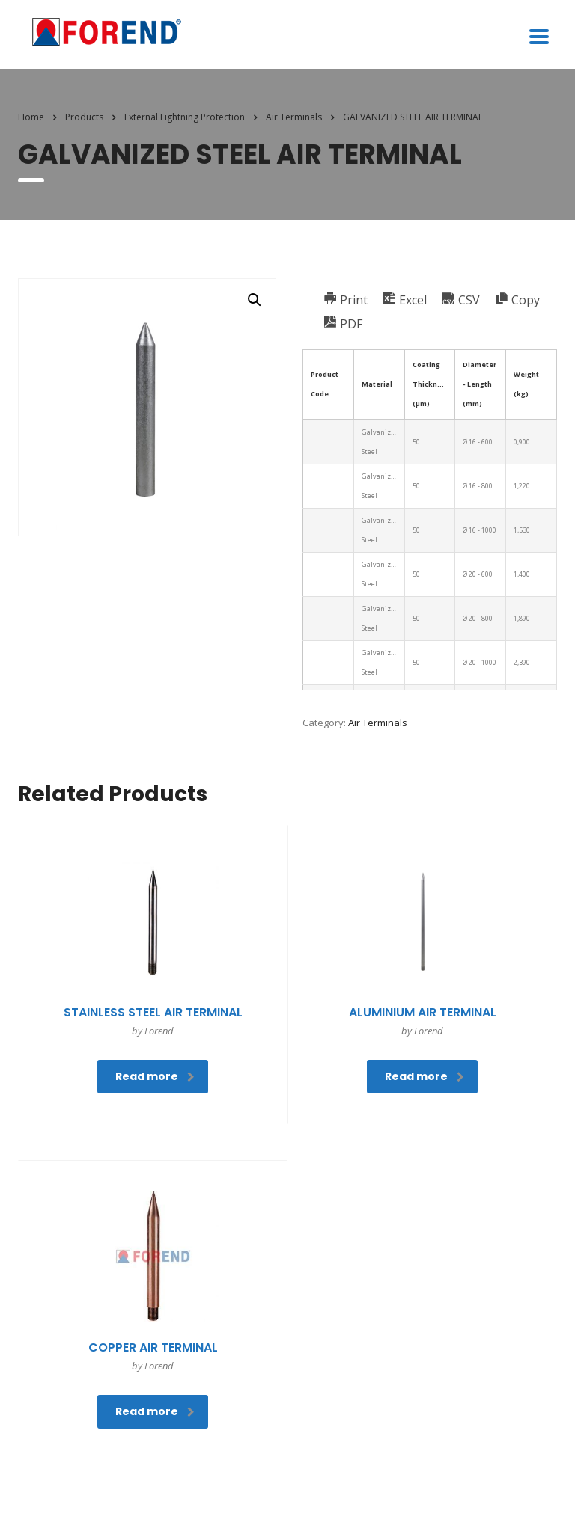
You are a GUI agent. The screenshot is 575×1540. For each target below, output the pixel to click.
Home (31, 117)
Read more (155, 1076)
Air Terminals (377, 722)
